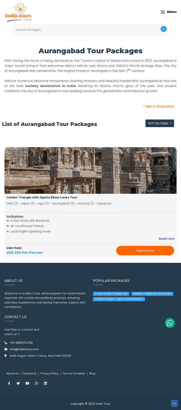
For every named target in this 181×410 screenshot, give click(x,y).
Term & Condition (73, 373)
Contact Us (29, 373)
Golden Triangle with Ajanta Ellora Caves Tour (41, 197)
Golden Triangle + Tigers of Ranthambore (119, 298)
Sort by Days (158, 123)
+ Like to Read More (158, 106)
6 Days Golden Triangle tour (111, 293)
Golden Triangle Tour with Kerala (152, 293)
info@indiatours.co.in (24, 349)
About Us (12, 373)
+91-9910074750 (21, 343)
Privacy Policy (49, 373)
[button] (169, 12)
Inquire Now (145, 250)
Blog (92, 373)
